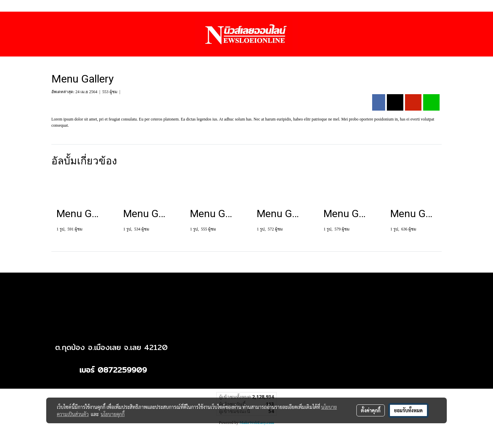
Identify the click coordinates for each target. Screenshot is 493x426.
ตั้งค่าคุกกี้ (370, 410)
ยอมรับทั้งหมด (408, 410)
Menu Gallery (135, 91)
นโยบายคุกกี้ (113, 414)
